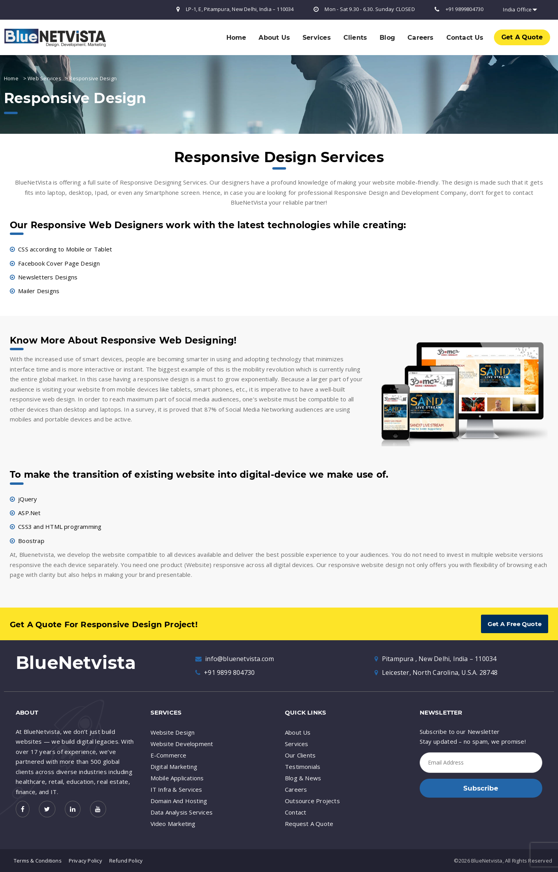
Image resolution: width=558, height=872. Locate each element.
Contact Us (465, 37)
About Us (274, 37)
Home (236, 37)
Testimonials (303, 766)
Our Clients (300, 755)
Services (317, 37)
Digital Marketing (174, 766)
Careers (420, 37)
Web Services (44, 78)
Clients (355, 37)
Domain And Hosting (179, 801)
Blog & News (303, 778)
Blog (387, 37)
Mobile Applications (177, 778)
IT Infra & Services (176, 789)
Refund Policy (126, 860)
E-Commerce (169, 755)
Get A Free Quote (514, 624)
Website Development (182, 744)
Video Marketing (173, 824)
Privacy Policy (85, 860)
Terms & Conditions (38, 860)
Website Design (173, 732)
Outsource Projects (312, 801)
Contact (295, 812)
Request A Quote (309, 824)
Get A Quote (522, 37)
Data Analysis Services (182, 812)
